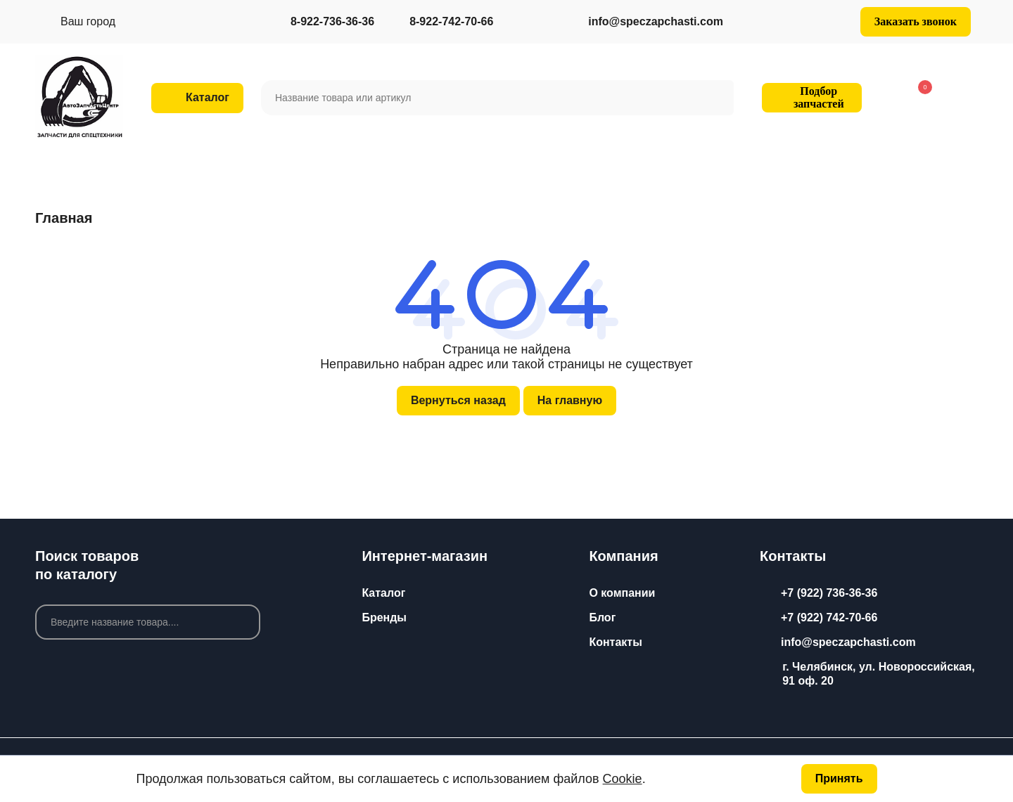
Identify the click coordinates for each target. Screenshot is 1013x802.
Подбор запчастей (809, 97)
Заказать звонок (915, 21)
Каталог (383, 593)
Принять (839, 778)
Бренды (384, 617)
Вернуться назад (458, 400)
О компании (622, 593)
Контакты (615, 642)
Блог (602, 617)
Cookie (622, 779)
